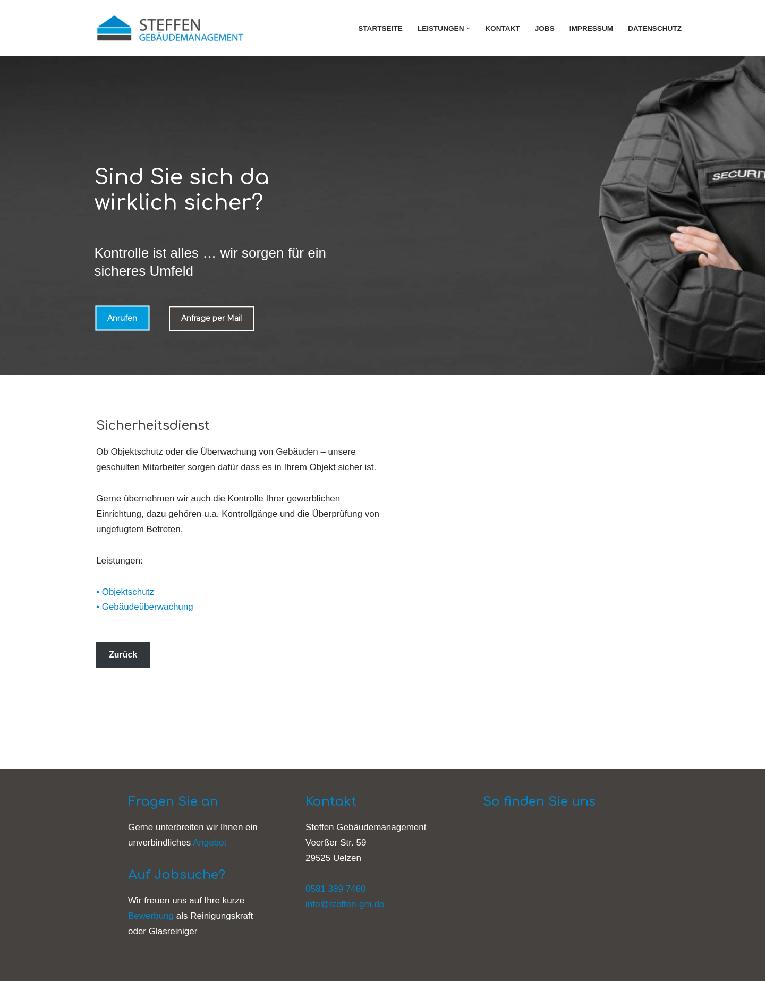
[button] (468, 28)
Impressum (591, 28)
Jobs (545, 28)
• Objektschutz (125, 592)
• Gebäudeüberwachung (144, 607)
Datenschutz (655, 28)
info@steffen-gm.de (344, 904)
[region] (382, 215)
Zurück (123, 654)
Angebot (209, 843)
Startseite (380, 28)
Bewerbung (151, 916)
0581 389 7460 (335, 889)
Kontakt (502, 28)
